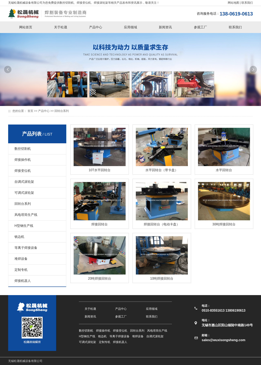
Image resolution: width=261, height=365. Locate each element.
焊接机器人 (22, 280)
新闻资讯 (165, 27)
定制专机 (21, 269)
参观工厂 (200, 27)
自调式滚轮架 (24, 181)
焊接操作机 (22, 159)
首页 (30, 110)
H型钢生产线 (23, 225)
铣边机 (19, 236)
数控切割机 (22, 148)
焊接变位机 (22, 170)
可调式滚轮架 (24, 192)
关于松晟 (60, 27)
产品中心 (95, 27)
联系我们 (247, 2)
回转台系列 (61, 110)
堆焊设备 (21, 258)
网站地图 (233, 2)
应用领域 (130, 27)
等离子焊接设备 (25, 247)
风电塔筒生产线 (25, 214)
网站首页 (25, 27)
